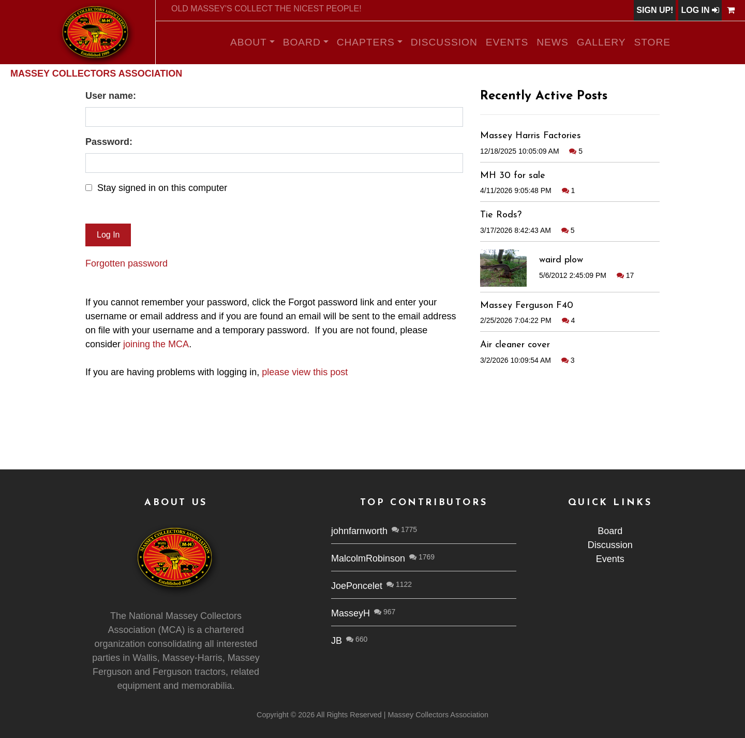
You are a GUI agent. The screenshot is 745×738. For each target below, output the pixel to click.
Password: (108, 142)
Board (302, 42)
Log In (700, 10)
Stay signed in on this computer (162, 188)
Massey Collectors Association (96, 73)
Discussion (444, 42)
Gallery (601, 42)
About (248, 42)
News (552, 42)
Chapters (366, 42)
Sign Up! (654, 10)
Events (507, 42)
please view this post (305, 372)
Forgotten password (126, 263)
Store (652, 42)
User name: (110, 96)
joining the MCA (156, 344)
